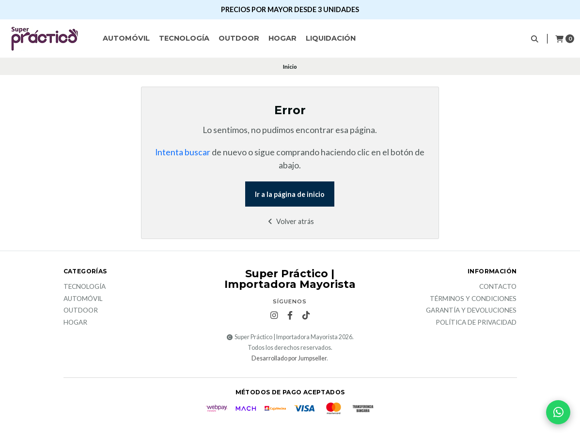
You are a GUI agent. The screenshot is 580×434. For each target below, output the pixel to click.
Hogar (282, 38)
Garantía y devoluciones (471, 310)
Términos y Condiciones (473, 299)
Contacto (498, 287)
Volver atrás (290, 221)
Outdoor (239, 38)
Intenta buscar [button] (182, 152)
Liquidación (331, 38)
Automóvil (126, 38)
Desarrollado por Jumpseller (289, 358)
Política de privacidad (476, 322)
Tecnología (184, 38)
